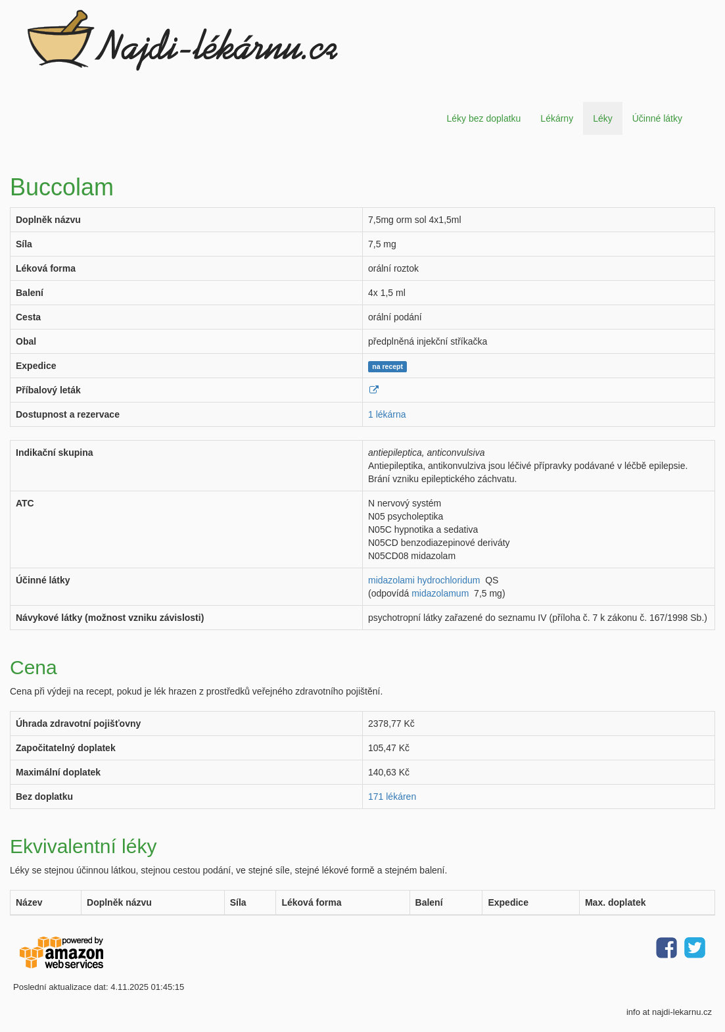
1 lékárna (387, 414)
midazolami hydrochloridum (424, 580)
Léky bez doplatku (483, 118)
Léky (603, 118)
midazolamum (440, 593)
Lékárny (556, 118)
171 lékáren (392, 796)
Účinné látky (657, 118)
